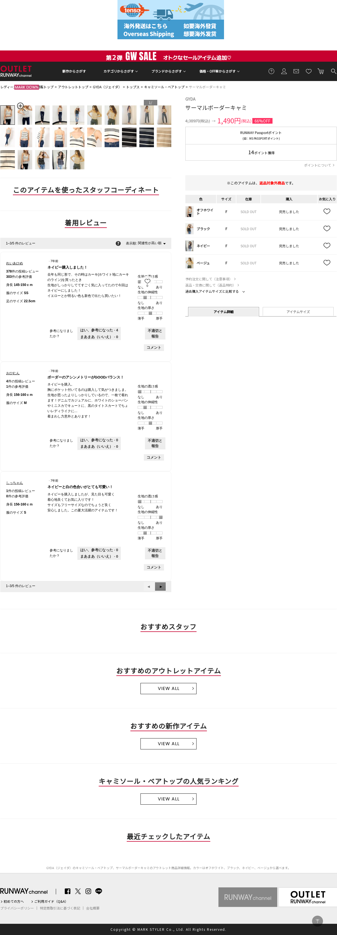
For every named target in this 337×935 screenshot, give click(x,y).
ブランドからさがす (166, 71)
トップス (133, 86)
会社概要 (93, 908)
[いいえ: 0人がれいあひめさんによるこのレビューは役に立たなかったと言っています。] (99, 337)
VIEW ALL (168, 688)
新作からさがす (74, 71)
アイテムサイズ (298, 311)
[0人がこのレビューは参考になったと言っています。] (99, 440)
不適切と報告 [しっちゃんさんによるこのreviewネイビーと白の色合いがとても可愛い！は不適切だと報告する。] (155, 553)
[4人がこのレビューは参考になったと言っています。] (99, 330)
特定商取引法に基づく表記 (60, 908)
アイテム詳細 (224, 311)
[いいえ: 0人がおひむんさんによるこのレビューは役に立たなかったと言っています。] (99, 446)
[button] (160, 586)
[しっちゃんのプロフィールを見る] (14, 483)
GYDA (190, 99)
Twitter (78, 891)
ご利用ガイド (271, 71)
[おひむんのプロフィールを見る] (13, 373)
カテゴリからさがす (118, 71)
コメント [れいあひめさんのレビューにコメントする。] (154, 347)
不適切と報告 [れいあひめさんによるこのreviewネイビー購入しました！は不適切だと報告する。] (155, 333)
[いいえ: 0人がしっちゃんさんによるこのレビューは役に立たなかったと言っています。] (99, 556)
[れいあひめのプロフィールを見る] (14, 263)
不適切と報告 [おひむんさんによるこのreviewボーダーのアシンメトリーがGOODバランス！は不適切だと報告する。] (155, 443)
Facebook (67, 891)
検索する (333, 71)
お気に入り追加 (327, 211)
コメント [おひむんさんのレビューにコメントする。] (154, 457)
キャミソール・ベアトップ (164, 86)
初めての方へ (14, 901)
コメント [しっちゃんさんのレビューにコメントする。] (154, 567)
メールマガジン (296, 71)
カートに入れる (321, 71)
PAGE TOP (317, 921)
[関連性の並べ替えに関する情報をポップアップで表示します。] (118, 243)
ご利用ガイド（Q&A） (51, 901)
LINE (98, 891)
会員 (284, 71)
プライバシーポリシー (17, 908)
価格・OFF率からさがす (217, 71)
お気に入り (308, 71)
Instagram (88, 891)
